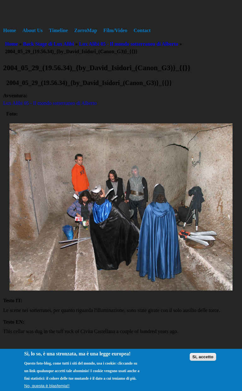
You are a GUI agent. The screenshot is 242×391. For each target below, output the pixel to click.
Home (9, 30)
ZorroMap (85, 30)
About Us (32, 30)
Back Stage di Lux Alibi (48, 44)
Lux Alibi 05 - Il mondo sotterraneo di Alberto (128, 44)
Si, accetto (203, 360)
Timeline (58, 30)
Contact (142, 30)
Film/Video (115, 30)
